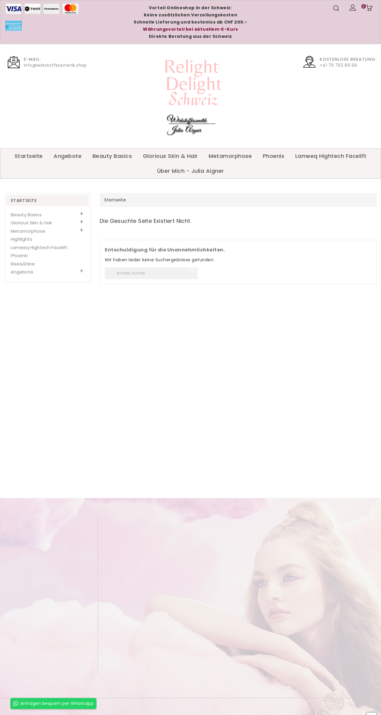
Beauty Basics (112, 156)
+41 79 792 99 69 (338, 65)
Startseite (29, 156)
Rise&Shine (23, 264)
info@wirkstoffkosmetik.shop (55, 65)
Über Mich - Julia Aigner (190, 171)
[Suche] (151, 273)
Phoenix (274, 156)
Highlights (21, 239)
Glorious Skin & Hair (170, 156)
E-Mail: (32, 59)
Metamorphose (230, 156)
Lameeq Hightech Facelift (331, 156)
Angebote (68, 156)
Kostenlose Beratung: (348, 59)
